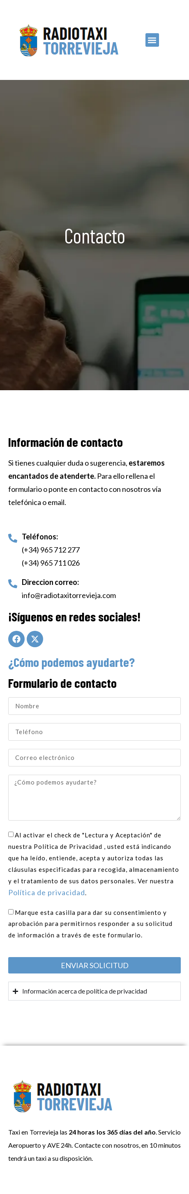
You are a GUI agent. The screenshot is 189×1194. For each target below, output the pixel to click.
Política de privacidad (46, 892)
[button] (152, 40)
